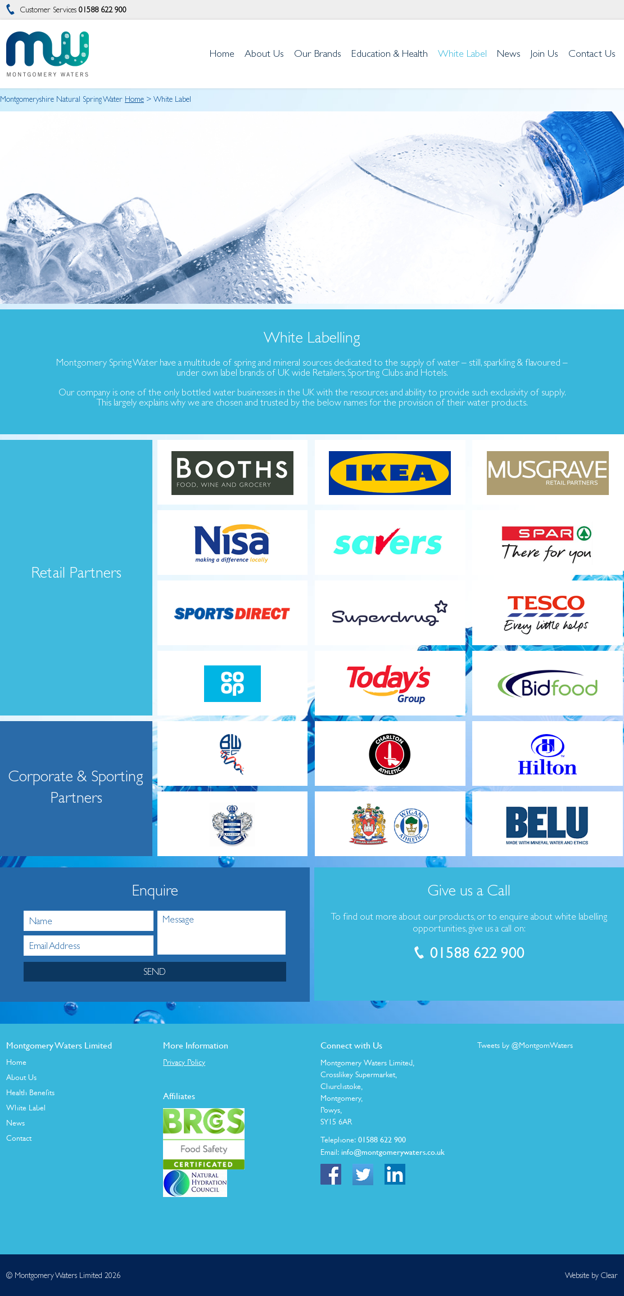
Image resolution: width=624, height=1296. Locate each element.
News (15, 1122)
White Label (26, 1107)
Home (134, 99)
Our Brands (317, 53)
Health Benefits (30, 1092)
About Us (21, 1077)
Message (221, 933)
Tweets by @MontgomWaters (525, 1045)
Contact (18, 1137)
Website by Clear (591, 1275)
